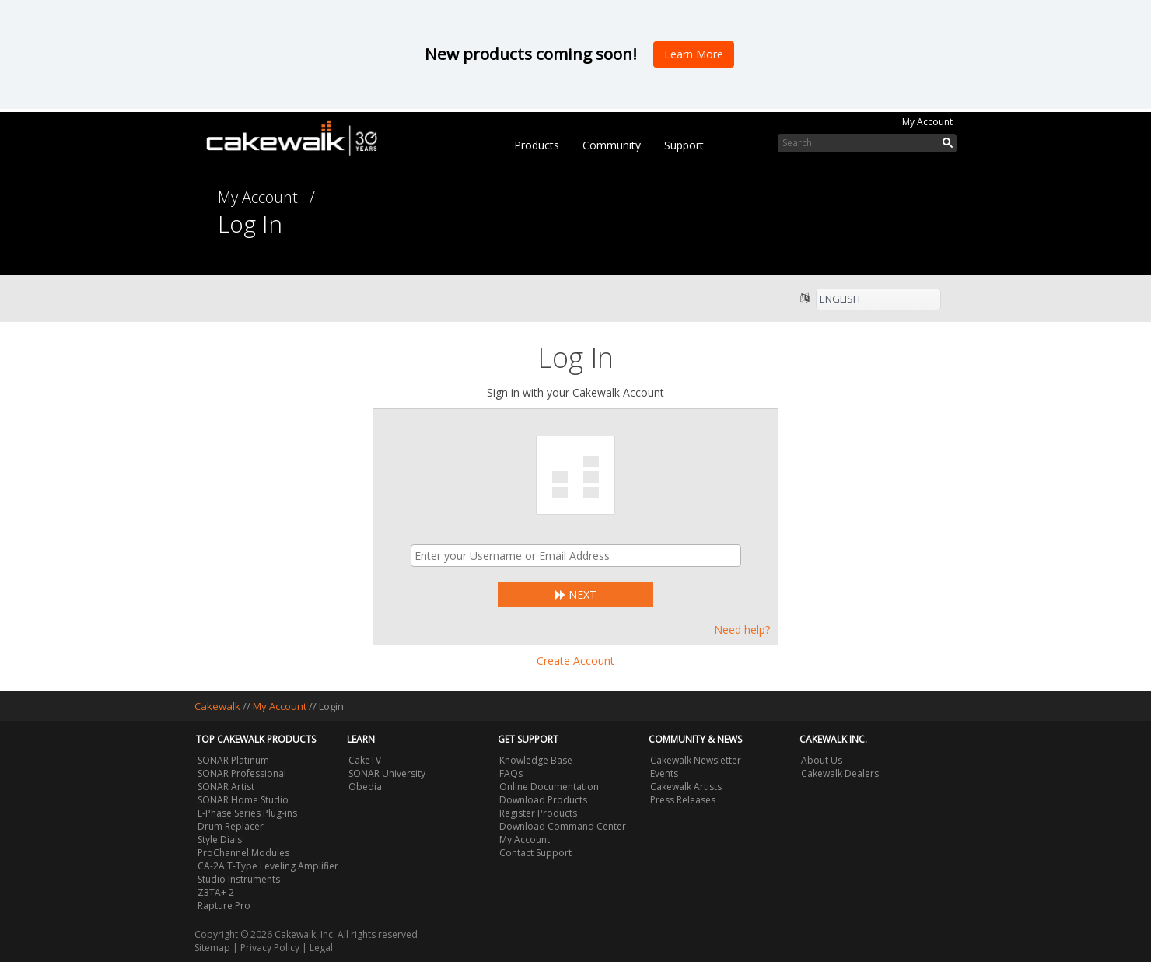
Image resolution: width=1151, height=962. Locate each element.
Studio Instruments (239, 879)
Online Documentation (549, 786)
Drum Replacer (231, 826)
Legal (321, 947)
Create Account (575, 660)
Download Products (543, 799)
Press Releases (682, 799)
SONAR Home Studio (243, 799)
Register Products (538, 813)
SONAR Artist (226, 786)
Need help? (742, 629)
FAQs (511, 773)
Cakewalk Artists (686, 786)
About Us (821, 760)
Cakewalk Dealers (840, 773)
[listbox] (878, 299)
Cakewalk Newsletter (695, 760)
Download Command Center (562, 826)
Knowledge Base (535, 760)
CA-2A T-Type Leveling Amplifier (268, 866)
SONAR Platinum (233, 760)
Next (575, 594)
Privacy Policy (269, 947)
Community (611, 145)
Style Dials (220, 839)
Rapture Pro (224, 905)
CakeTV (364, 760)
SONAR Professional (242, 773)
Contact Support (535, 852)
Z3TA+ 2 (216, 892)
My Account (927, 121)
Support (684, 145)
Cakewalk (217, 706)
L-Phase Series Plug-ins (247, 813)
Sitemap (212, 947)
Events (664, 773)
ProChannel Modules (243, 852)
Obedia (365, 786)
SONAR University (386, 773)
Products (536, 145)
